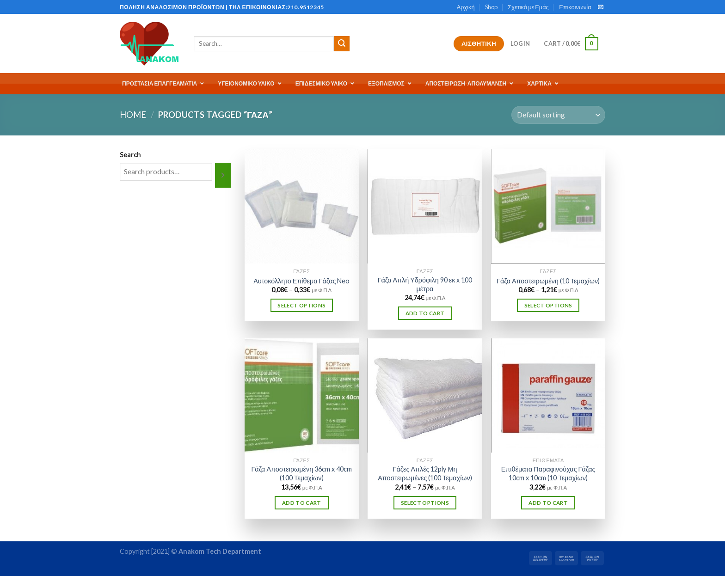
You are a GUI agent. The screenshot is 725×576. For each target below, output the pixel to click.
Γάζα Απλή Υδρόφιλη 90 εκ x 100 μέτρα (425, 284)
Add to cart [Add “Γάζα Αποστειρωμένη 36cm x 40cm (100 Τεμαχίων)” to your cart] (301, 503)
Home (133, 115)
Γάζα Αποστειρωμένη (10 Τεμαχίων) (548, 281)
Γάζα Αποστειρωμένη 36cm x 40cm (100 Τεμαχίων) (301, 473)
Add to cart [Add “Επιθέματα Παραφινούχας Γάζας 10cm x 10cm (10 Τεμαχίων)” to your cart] (548, 503)
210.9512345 (305, 7)
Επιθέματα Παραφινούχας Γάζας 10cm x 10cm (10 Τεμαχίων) (548, 473)
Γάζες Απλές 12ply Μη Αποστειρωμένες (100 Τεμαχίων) (425, 473)
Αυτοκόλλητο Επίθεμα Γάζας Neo (301, 281)
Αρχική (466, 7)
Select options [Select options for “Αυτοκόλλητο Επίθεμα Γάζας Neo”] (301, 305)
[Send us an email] (600, 7)
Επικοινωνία (575, 7)
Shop (491, 7)
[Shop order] (558, 115)
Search (130, 155)
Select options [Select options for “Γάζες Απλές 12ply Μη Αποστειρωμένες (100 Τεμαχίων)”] (425, 503)
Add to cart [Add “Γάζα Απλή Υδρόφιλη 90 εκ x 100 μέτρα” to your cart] (425, 313)
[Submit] (342, 44)
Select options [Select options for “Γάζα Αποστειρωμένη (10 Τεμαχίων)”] (548, 305)
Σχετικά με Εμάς (528, 7)
